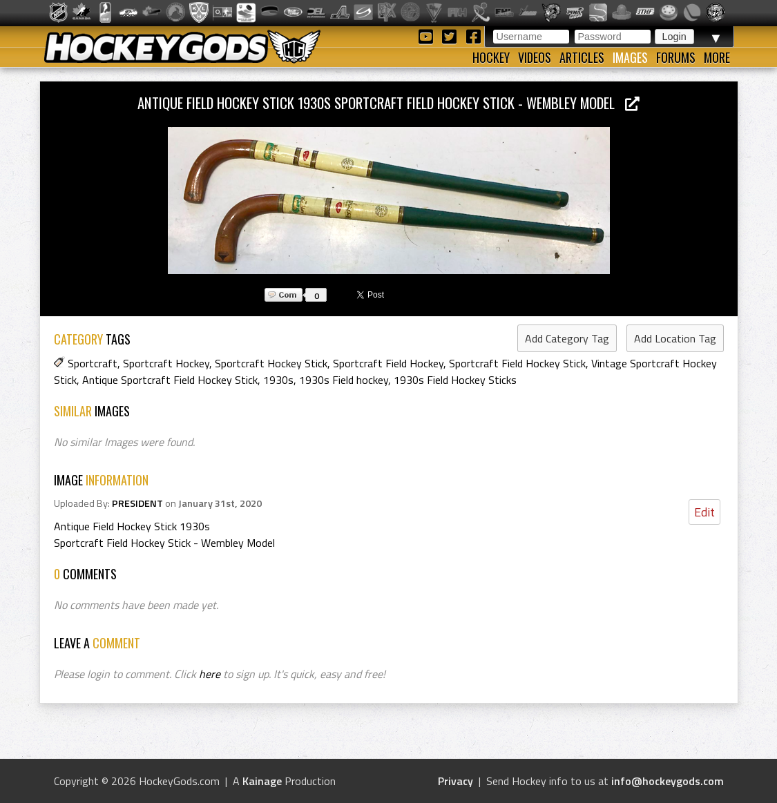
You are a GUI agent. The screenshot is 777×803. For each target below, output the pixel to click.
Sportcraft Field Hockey (388, 363)
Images (630, 57)
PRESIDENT (137, 503)
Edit (704, 512)
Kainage (262, 781)
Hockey (491, 57)
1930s (278, 379)
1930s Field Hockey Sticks (455, 379)
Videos (534, 57)
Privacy (455, 781)
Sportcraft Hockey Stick (271, 363)
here (209, 674)
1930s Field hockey (343, 379)
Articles (581, 57)
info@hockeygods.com (667, 781)
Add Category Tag (567, 338)
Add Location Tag (675, 338)
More (717, 57)
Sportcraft (92, 363)
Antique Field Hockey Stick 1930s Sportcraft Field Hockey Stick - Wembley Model (388, 102)
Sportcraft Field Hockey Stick (517, 363)
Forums (676, 57)
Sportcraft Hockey (166, 363)
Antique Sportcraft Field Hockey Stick (170, 379)
